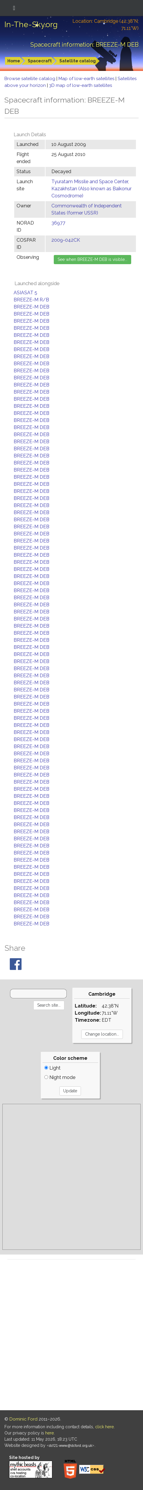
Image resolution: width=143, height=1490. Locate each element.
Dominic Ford (23, 1419)
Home (13, 61)
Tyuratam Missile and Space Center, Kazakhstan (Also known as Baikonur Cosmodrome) (91, 189)
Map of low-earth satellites (87, 78)
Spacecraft (40, 61)
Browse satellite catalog (30, 78)
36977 (58, 223)
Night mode (59, 1077)
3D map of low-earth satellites (80, 85)
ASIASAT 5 (25, 292)
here (49, 1433)
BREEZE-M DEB (31, 307)
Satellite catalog (77, 61)
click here (104, 1426)
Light (52, 1068)
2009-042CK (65, 240)
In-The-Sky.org (31, 24)
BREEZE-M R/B (31, 300)
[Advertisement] (71, 1176)
